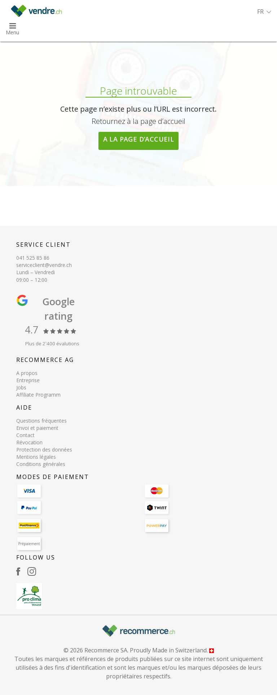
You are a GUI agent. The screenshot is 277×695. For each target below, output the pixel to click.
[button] (264, 11)
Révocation (29, 442)
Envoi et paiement (37, 427)
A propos (27, 373)
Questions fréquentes (41, 420)
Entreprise (28, 380)
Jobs (21, 387)
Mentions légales (36, 456)
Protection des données (44, 449)
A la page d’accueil (138, 139)
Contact (25, 435)
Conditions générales (40, 464)
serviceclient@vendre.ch (44, 265)
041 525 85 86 (32, 257)
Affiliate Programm (38, 394)
